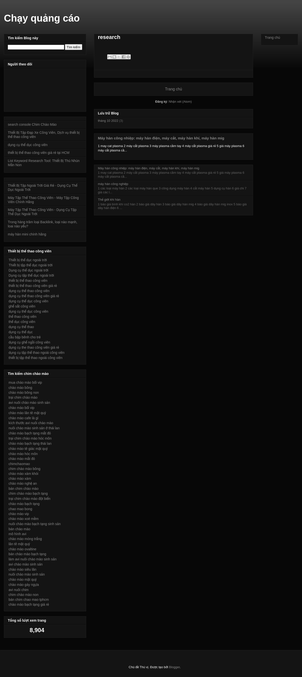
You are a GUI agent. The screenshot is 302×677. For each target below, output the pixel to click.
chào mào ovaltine (22, 549)
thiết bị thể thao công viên (28, 281)
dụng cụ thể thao (21, 327)
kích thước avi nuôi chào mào (31, 423)
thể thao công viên (22, 317)
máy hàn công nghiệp (113, 184)
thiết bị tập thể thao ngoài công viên (35, 358)
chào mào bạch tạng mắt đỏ (30, 433)
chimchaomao (19, 464)
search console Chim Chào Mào (32, 124)
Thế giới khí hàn (109, 199)
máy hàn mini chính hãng (27, 234)
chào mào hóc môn (23, 454)
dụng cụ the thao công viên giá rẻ (34, 347)
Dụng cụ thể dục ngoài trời (28, 270)
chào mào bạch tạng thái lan (30, 443)
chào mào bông (20, 388)
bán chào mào (19, 529)
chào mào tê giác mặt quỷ (28, 449)
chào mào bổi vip (22, 408)
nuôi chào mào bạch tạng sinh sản (35, 524)
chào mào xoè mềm (24, 519)
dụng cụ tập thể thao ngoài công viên (37, 353)
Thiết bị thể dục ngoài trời (28, 260)
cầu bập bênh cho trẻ (25, 337)
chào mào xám (20, 478)
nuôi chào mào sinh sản (27, 574)
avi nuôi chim (19, 590)
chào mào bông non (24, 392)
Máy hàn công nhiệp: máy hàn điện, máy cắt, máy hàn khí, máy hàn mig (161, 138)
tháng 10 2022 (108, 121)
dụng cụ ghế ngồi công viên (29, 342)
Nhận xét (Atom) (180, 101)
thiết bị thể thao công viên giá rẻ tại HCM (39, 153)
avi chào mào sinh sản (26, 564)
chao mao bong (20, 509)
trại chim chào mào (23, 397)
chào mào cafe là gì (23, 418)
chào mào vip (19, 514)
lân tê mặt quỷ (19, 544)
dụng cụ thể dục (21, 332)
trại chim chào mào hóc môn (30, 438)
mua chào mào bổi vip (25, 382)
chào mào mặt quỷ (23, 579)
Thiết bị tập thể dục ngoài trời (31, 265)
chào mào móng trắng (25, 539)
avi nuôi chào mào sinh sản (29, 403)
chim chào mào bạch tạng (28, 493)
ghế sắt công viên (22, 306)
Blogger (174, 667)
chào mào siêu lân (22, 569)
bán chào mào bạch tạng (27, 554)
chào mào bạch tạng (24, 504)
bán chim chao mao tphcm (29, 600)
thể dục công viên (22, 322)
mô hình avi (17, 534)
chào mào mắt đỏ (22, 459)
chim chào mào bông (24, 469)
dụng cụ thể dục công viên (27, 145)
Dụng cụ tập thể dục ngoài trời (31, 275)
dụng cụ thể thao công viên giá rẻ (34, 296)
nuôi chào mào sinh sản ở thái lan (34, 428)
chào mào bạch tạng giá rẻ (29, 604)
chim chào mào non (23, 595)
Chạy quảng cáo (42, 18)
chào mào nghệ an (23, 483)
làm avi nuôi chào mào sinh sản (33, 559)
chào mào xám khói (23, 474)
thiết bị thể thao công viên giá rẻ (33, 286)
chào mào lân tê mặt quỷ (27, 413)
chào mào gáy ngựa (24, 585)
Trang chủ (173, 89)
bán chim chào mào (23, 489)
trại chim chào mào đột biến (29, 499)
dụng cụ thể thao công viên (29, 291)
